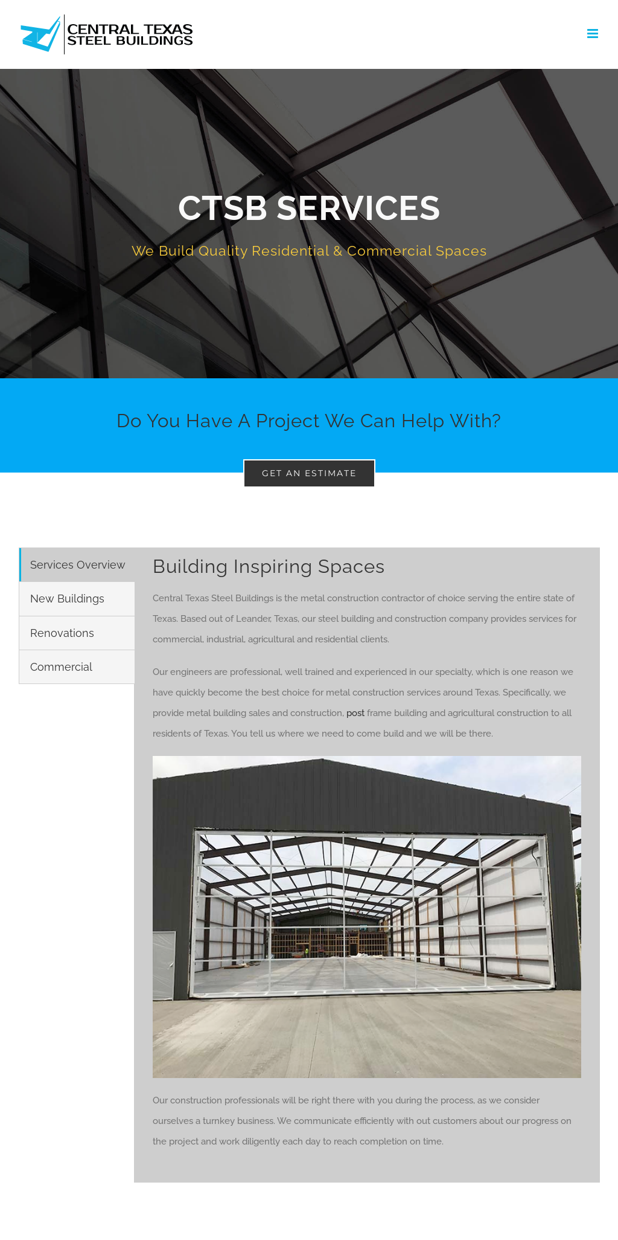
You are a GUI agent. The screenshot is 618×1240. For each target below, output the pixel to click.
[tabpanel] (367, 865)
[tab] (77, 564)
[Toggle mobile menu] (593, 33)
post (355, 713)
